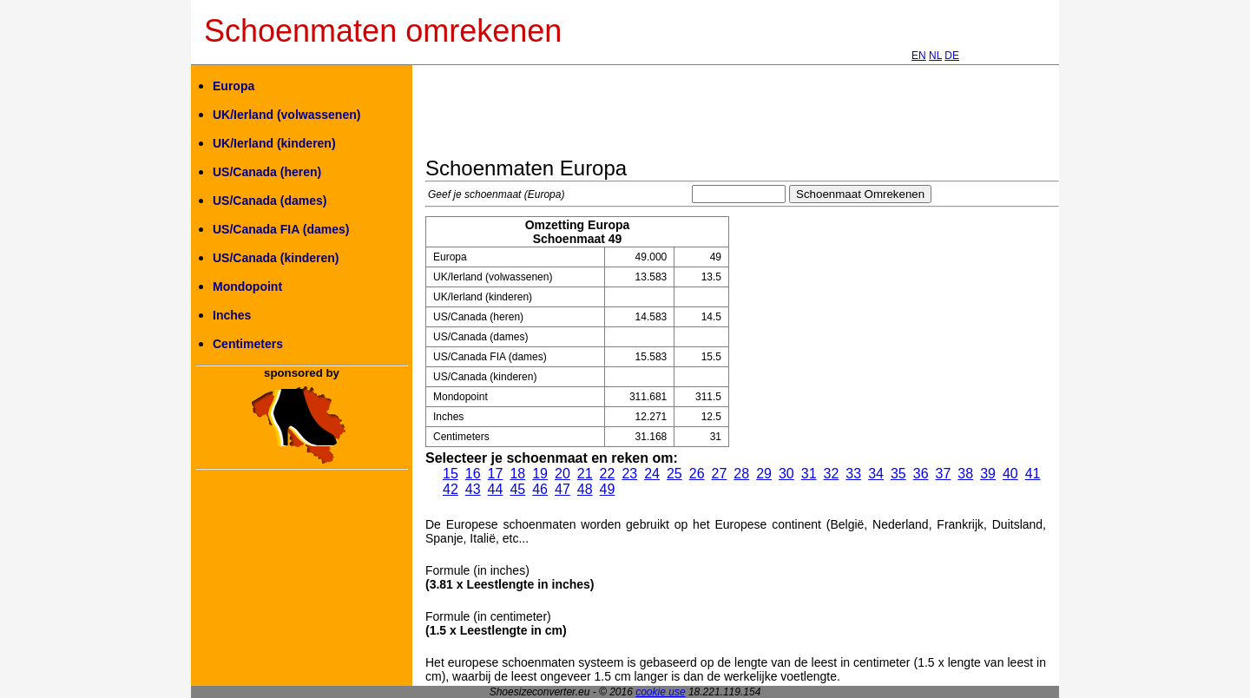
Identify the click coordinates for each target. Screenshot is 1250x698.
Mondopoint (247, 286)
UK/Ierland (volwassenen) (286, 115)
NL (935, 55)
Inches (232, 315)
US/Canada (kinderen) (276, 258)
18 (517, 473)
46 (540, 489)
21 (585, 473)
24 (652, 473)
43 (473, 489)
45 (517, 489)
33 (853, 473)
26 (697, 473)
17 (495, 473)
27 (719, 473)
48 (585, 489)
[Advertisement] (741, 117)
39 (988, 473)
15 (450, 473)
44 (495, 489)
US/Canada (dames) (269, 200)
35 (898, 473)
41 (1033, 473)
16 (473, 473)
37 (943, 473)
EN (918, 55)
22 (607, 473)
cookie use (660, 692)
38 (965, 473)
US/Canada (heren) (267, 172)
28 (741, 473)
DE (951, 55)
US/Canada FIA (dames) (281, 229)
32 (831, 473)
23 (629, 473)
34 (876, 473)
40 (1010, 473)
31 (809, 473)
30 (786, 473)
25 (674, 473)
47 (562, 489)
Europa (233, 86)
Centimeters (248, 344)
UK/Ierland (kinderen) (274, 143)
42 (450, 489)
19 (540, 473)
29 (764, 473)
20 (562, 473)
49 (607, 489)
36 (921, 473)
